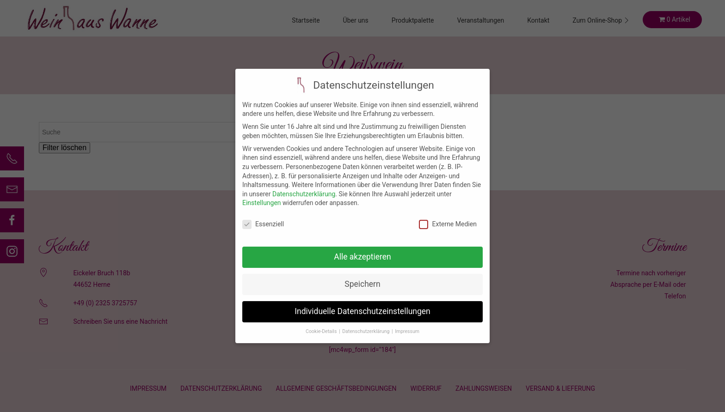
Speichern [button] (362, 277)
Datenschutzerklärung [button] (366, 324)
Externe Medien (447, 217)
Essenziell (263, 217)
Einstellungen (261, 196)
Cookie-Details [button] (322, 324)
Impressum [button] (407, 324)
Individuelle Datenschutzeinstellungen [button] (362, 304)
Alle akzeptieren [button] (362, 250)
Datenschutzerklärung (303, 187)
